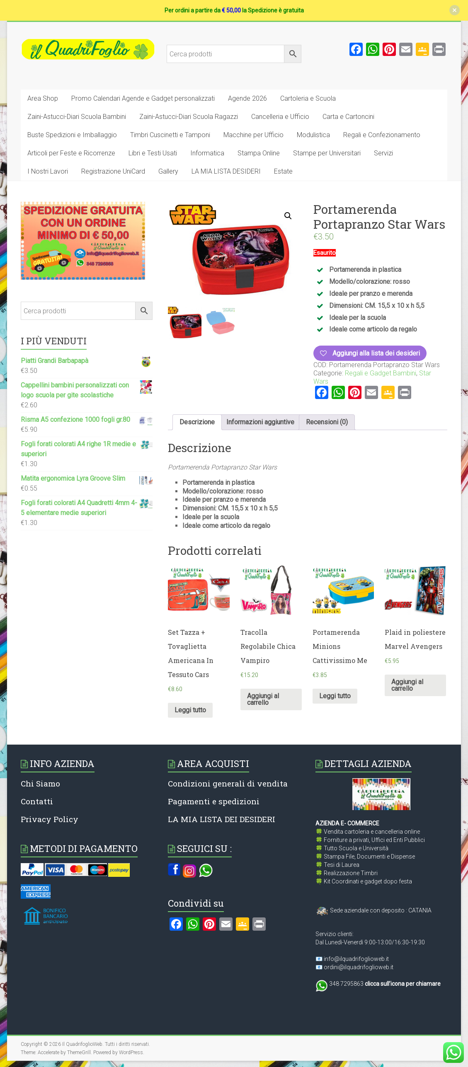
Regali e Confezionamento (381, 135)
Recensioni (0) (327, 422)
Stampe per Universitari (327, 153)
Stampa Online (259, 153)
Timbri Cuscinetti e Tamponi (170, 135)
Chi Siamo (40, 783)
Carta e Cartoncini (348, 117)
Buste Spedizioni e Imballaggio (72, 135)
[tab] (197, 422)
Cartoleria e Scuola (308, 98)
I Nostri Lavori (47, 171)
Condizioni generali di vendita (228, 783)
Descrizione (197, 422)
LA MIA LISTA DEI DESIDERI (221, 819)
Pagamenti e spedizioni (213, 801)
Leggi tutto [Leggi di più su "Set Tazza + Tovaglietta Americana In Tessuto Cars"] (190, 710)
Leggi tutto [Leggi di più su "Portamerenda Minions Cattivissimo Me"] (335, 696)
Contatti (37, 801)
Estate (283, 171)
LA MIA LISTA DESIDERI (226, 171)
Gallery (168, 171)
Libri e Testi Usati (153, 153)
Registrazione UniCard (113, 171)
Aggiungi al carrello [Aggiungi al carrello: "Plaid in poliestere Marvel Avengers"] (407, 685)
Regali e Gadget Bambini (380, 373)
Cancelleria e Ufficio (280, 117)
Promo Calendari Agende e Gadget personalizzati (143, 98)
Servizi (383, 153)
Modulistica (313, 135)
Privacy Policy (49, 819)
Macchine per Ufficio (253, 135)
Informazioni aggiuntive (260, 422)
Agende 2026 (247, 98)
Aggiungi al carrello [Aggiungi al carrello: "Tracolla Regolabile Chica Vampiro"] (263, 699)
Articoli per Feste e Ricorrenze (71, 153)
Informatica (207, 153)
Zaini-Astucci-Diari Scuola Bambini (76, 117)
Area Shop (42, 98)
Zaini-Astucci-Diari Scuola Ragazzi (188, 117)
